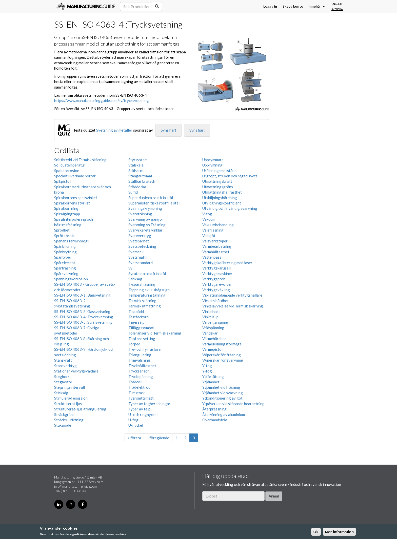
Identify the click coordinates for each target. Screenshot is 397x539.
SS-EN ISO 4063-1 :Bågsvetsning (82, 295)
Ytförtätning (213, 376)
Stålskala (136, 165)
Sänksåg (135, 279)
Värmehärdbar (214, 338)
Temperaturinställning (147, 295)
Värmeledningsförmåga (222, 344)
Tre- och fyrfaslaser (145, 349)
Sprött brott (64, 235)
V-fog (207, 214)
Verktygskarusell (216, 268)
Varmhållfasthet (215, 252)
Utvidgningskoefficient (221, 203)
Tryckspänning (140, 376)
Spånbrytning (65, 252)
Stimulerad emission (71, 398)
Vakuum (208, 219)
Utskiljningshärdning (219, 197)
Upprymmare (213, 159)
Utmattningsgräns (217, 186)
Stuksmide (62, 425)
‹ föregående (158, 438)
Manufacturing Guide (85, 6)
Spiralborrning (66, 208)
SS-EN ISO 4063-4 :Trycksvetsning (83, 317)
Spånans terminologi (71, 241)
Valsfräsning (213, 230)
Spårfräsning (65, 268)
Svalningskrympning (145, 208)
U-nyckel (135, 425)
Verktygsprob (213, 279)
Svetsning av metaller (114, 130)
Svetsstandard (140, 262)
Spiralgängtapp (67, 214)
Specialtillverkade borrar (75, 176)
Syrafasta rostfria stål (147, 273)
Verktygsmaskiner (217, 273)
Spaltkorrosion (66, 170)
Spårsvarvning (66, 273)
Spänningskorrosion (71, 279)
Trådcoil (135, 382)
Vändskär (210, 333)
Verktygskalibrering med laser (227, 262)
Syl (130, 268)
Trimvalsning (139, 360)
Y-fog (207, 365)
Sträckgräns (64, 414)
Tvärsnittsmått (141, 398)
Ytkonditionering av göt (222, 398)
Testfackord (138, 317)
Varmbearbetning (216, 246)
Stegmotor (63, 382)
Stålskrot (136, 170)
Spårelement (64, 262)
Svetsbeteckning (142, 246)
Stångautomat (140, 176)
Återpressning (214, 409)
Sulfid (133, 192)
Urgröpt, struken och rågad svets (229, 176)
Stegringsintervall (69, 387)
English (336, 3)
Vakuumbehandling (218, 224)
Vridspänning (213, 327)
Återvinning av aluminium (223, 414)
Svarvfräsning (140, 214)
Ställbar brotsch (141, 181)
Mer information (339, 532)
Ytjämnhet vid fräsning (221, 387)
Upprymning (212, 165)
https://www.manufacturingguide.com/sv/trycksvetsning (101, 100)
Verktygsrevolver (217, 284)
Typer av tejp (139, 409)
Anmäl (274, 496)
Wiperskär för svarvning (222, 360)
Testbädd (136, 311)
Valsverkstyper (215, 241)
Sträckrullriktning (69, 420)
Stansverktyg (65, 365)
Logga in (270, 6)
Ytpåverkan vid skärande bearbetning (233, 403)
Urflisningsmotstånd (219, 170)
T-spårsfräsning (141, 284)
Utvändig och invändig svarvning (229, 208)
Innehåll (317, 6)
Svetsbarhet (138, 241)
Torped (134, 344)
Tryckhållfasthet (142, 365)
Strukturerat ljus (68, 403)
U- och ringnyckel (142, 414)
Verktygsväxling (216, 289)
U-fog (133, 420)
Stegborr (61, 376)
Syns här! (168, 130)
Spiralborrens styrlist (72, 203)
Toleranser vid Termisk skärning (154, 333)
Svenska (337, 9)
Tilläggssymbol (141, 327)
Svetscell (136, 252)
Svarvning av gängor (145, 219)
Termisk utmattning (144, 306)
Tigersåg (136, 322)
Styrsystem (137, 159)
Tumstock (136, 392)
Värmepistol (212, 349)
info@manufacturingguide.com (75, 486)
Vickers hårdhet (215, 300)
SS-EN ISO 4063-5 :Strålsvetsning (83, 322)
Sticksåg (61, 392)
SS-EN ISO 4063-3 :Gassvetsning (82, 311)
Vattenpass (211, 257)
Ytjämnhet (211, 382)
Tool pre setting (141, 338)
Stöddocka (137, 186)
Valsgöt (208, 235)
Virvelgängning (215, 322)
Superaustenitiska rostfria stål (154, 203)
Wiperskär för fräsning (221, 355)
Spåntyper (62, 257)
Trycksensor (138, 371)
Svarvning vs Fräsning (147, 224)
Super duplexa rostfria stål (150, 197)
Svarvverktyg (139, 235)
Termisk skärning (142, 300)
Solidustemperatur (69, 165)
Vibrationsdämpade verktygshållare (232, 295)
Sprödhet (62, 230)
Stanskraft (63, 360)
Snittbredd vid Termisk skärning (80, 159)
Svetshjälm (137, 257)
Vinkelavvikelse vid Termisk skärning (232, 306)
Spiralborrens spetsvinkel (75, 197)
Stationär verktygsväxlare (76, 371)
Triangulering (139, 355)
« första (134, 438)
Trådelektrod (139, 387)
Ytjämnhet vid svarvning (222, 392)
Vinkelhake (211, 311)
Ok (316, 532)
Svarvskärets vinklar (145, 230)
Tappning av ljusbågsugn (149, 289)
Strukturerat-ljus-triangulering (80, 409)
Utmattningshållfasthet (222, 192)
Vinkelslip (210, 317)
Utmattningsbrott (217, 181)
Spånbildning (65, 246)
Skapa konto (293, 6)
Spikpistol (62, 181)
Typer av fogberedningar (149, 403)
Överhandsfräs (215, 420)
